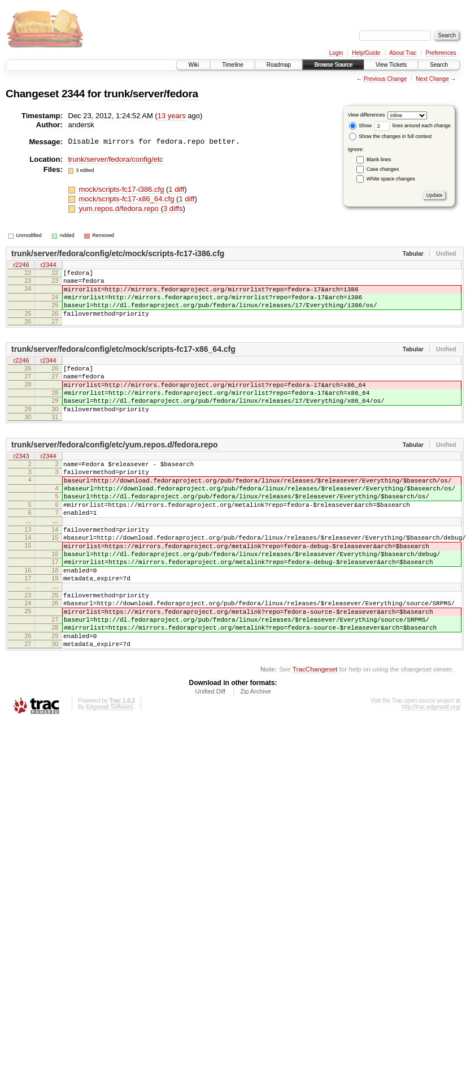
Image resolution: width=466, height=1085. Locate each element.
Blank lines (379, 159)
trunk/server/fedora (151, 94)
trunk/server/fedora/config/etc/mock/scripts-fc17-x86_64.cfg (123, 360)
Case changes (383, 169)
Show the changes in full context (390, 136)
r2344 (48, 265)
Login (336, 53)
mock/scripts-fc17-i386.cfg (122, 189)
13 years (172, 115)
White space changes (391, 179)
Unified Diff (210, 755)
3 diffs (172, 208)
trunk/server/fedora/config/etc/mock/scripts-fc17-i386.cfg (117, 253)
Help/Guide (366, 53)
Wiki (193, 65)
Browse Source (333, 65)
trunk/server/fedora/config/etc (115, 159)
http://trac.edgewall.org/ (431, 771)
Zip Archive (255, 755)
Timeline (232, 65)
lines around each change (412, 125)
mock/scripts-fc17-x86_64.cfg (127, 199)
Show (360, 125)
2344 (73, 94)
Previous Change (385, 79)
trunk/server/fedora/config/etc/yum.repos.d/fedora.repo (114, 468)
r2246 (21, 265)
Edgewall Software (109, 771)
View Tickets (391, 65)
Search (439, 65)
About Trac (402, 53)
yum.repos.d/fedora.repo (119, 208)
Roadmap (279, 65)
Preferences (441, 53)
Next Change (432, 79)
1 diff (176, 189)
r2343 (21, 480)
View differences (366, 115)
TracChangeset (315, 733)
